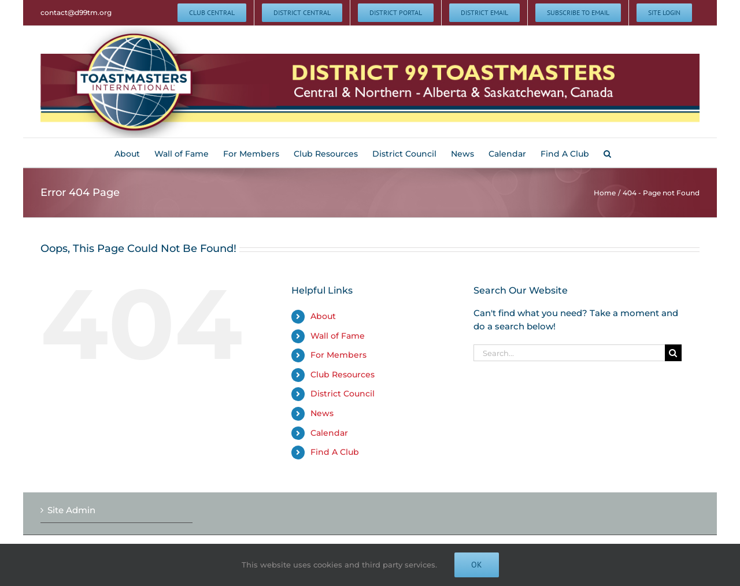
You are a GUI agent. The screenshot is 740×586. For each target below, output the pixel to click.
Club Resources (342, 374)
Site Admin (71, 510)
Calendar (329, 433)
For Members (338, 355)
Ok (476, 564)
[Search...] (569, 352)
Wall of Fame (337, 336)
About (323, 316)
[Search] (673, 352)
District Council (342, 393)
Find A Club (334, 452)
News (322, 413)
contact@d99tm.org (76, 12)
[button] (607, 152)
